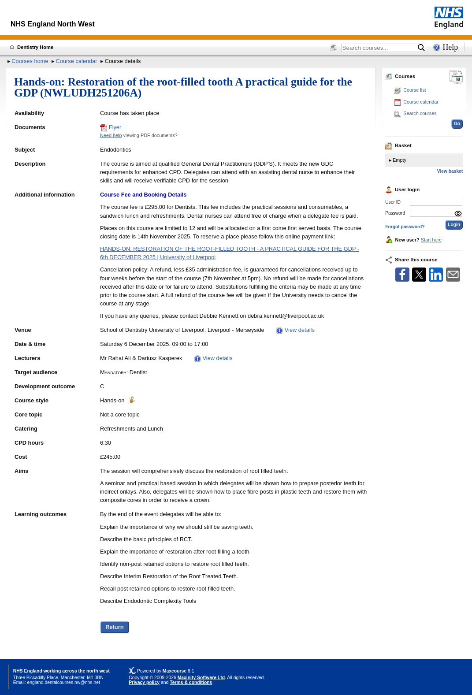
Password (395, 213)
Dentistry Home (35, 47)
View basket (450, 171)
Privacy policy (144, 682)
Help (450, 47)
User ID (393, 202)
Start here (431, 239)
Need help (111, 135)
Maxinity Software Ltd (201, 677)
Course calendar (76, 61)
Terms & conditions (191, 682)
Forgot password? (404, 226)
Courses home (29, 61)
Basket (398, 145)
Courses (400, 76)
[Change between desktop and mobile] (456, 77)
